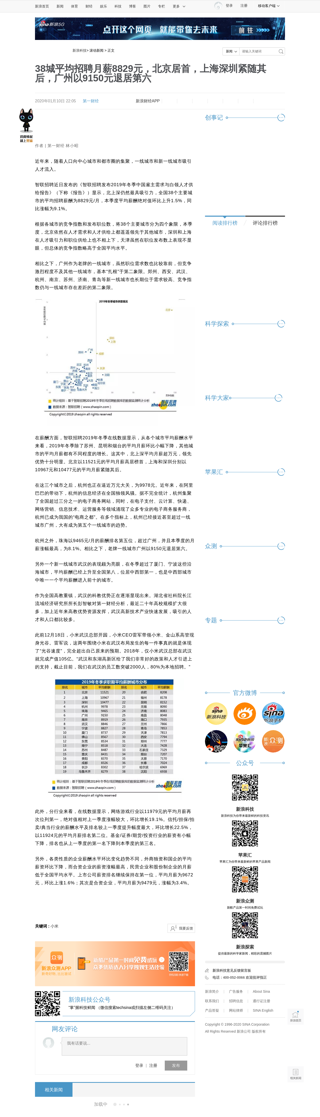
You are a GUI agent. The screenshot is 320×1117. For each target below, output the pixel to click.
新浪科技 (79, 50)
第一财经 (91, 101)
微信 (230, 101)
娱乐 (103, 6)
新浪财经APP (148, 101)
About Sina (261, 991)
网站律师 (236, 1010)
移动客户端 (269, 6)
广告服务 (236, 991)
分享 (245, 101)
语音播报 (296, 1055)
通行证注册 (261, 1001)
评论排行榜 (265, 223)
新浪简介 (212, 991)
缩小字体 (169, 101)
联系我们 (212, 1001)
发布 (176, 1065)
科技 (118, 6)
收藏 (200, 101)
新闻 (60, 6)
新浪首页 (42, 6)
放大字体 (184, 101)
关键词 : (42, 926)
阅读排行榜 (225, 223)
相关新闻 (54, 1089)
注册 (244, 5)
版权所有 (259, 1031)
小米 (54, 926)
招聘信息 (236, 1001)
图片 (147, 6)
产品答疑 (212, 1010)
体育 (74, 6)
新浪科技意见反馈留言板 (231, 970)
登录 (139, 1065)
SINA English (263, 1010)
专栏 (161, 6)
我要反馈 (186, 928)
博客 (132, 6)
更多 (179, 6)
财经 (89, 6)
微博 (215, 101)
